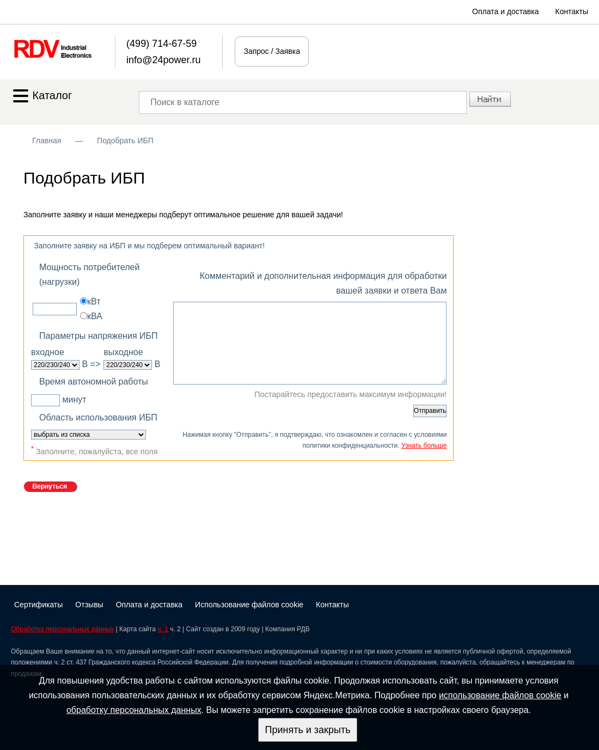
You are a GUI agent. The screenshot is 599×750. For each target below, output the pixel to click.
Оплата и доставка (505, 11)
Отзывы (89, 604)
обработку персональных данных (133, 710)
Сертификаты (38, 604)
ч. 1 (162, 629)
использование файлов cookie (500, 695)
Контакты (571, 11)
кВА (91, 316)
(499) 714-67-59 (161, 43)
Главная (46, 140)
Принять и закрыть (307, 729)
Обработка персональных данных (62, 629)
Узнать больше (424, 445)
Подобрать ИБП (125, 140)
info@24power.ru (163, 59)
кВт (90, 301)
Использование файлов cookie (249, 604)
